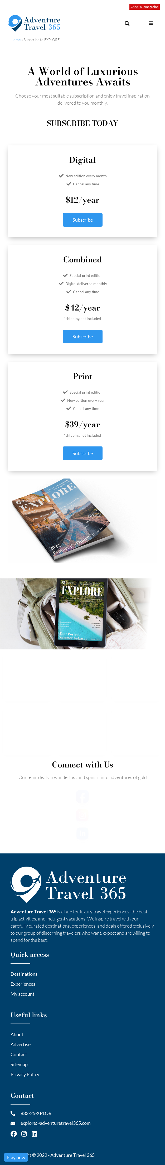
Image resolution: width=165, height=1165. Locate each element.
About (17, 1034)
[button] (145, 23)
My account (23, 993)
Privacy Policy (25, 1074)
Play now (16, 1157)
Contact (19, 1054)
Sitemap (19, 1064)
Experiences (23, 983)
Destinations (24, 973)
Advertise (21, 1044)
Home (16, 39)
